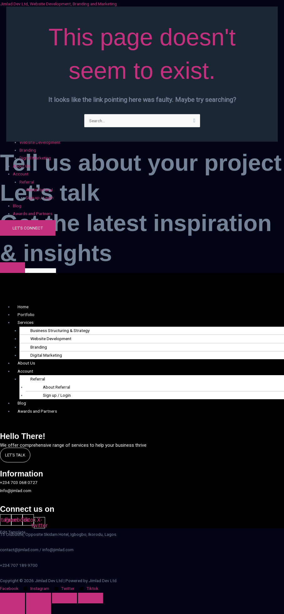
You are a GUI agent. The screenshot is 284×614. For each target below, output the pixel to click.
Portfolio (26, 314)
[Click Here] (12, 267)
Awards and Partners (32, 213)
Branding (27, 150)
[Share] (64, 598)
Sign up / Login (40, 197)
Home (23, 306)
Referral (26, 181)
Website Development (50, 338)
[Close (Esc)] (90, 598)
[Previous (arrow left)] (12, 608)
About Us (21, 166)
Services (26, 322)
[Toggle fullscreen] (38, 598)
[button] (148, 174)
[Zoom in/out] (12, 598)
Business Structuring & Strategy (60, 330)
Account (20, 173)
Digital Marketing (35, 157)
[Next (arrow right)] (38, 608)
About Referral (39, 189)
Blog (17, 205)
